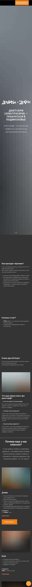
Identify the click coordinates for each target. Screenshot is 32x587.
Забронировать (22, 3)
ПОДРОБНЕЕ (5, 564)
